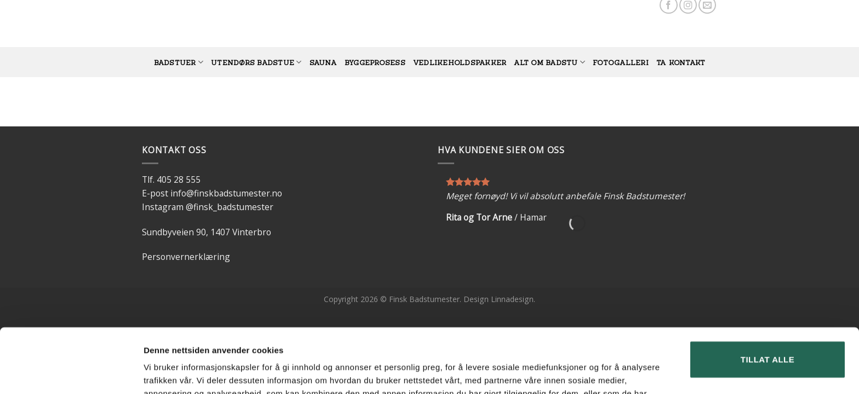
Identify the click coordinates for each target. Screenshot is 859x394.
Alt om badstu (549, 62)
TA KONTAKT (681, 62)
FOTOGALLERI (621, 62)
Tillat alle (767, 295)
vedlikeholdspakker (460, 62)
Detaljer (159, 372)
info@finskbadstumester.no (226, 193)
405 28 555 (179, 179)
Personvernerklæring (186, 257)
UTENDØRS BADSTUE (256, 62)
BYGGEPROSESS (375, 62)
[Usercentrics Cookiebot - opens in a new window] (71, 372)
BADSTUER (178, 62)
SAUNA (323, 62)
